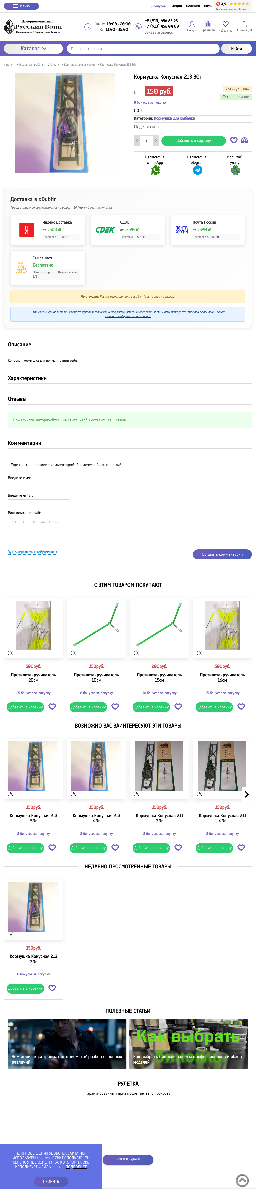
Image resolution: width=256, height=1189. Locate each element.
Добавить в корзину (193, 140)
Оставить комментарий (222, 554)
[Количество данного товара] (146, 141)
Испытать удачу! (128, 1159)
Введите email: (21, 495)
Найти (236, 48)
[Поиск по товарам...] (143, 49)
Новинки (193, 6)
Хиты (208, 6)
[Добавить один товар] (156, 141)
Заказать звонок (159, 32)
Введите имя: (19, 477)
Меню (21, 6)
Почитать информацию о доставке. (128, 316)
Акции (177, 6)
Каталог (33, 48)
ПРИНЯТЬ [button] (51, 1181)
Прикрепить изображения (33, 552)
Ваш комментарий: (24, 512)
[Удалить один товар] (137, 141)
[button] (234, 141)
